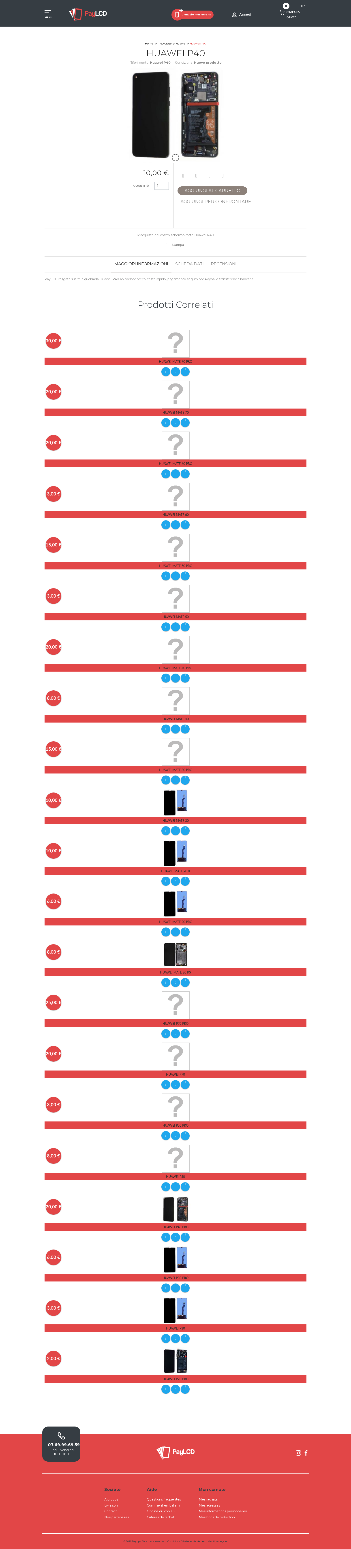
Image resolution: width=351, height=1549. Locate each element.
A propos (111, 1499)
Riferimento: (139, 63)
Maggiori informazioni (141, 263)
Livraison (111, 1505)
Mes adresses (209, 1505)
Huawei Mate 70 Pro (175, 361)
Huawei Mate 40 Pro (175, 668)
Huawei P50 (175, 1176)
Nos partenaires (116, 1517)
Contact (110, 1511)
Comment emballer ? (163, 1505)
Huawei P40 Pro (175, 1227)
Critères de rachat (160, 1517)
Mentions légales (218, 1541)
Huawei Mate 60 (176, 514)
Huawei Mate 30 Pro (175, 770)
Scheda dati (189, 263)
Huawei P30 (175, 1328)
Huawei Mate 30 (176, 820)
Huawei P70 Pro (175, 1023)
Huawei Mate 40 (176, 719)
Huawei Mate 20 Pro (175, 922)
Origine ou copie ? (161, 1511)
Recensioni (223, 263)
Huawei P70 (175, 1074)
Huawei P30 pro (175, 1278)
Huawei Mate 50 (176, 617)
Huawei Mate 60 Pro (175, 464)
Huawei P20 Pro (175, 1379)
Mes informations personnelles (223, 1511)
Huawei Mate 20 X (175, 871)
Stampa (178, 245)
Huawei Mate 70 (176, 412)
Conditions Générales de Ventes (186, 1541)
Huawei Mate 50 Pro (175, 566)
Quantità (141, 186)
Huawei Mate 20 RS (175, 972)
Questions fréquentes (164, 1499)
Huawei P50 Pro (175, 1125)
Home (149, 43)
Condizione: (184, 63)
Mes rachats (208, 1499)
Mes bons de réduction (217, 1517)
